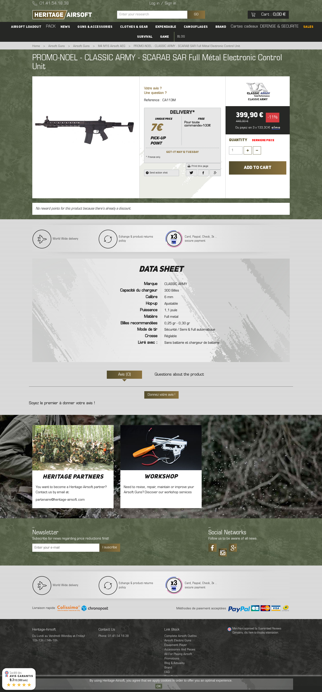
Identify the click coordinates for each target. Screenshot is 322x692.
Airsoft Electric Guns (177, 640)
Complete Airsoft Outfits (180, 636)
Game (164, 36)
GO (196, 14)
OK (158, 686)
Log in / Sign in (162, 3)
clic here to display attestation (261, 632)
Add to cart (257, 168)
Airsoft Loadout (30, 26)
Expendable (165, 26)
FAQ (167, 672)
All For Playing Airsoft (178, 654)
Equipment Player (175, 645)
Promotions (171, 658)
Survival (145, 36)
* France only (182, 134)
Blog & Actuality (174, 663)
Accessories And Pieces (179, 649)
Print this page (198, 166)
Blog (180, 36)
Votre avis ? (153, 88)
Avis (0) (124, 374)
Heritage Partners (73, 477)
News (67, 26)
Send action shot (157, 172)
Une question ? (155, 93)
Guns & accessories (96, 26)
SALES (304, 26)
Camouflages (195, 26)
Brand (219, 26)
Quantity (238, 140)
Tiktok (223, 551)
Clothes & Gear (134, 26)
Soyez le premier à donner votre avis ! (62, 403)
